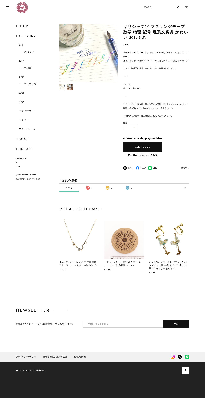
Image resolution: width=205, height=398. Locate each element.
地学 (21, 101)
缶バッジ (29, 52)
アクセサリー (26, 110)
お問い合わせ (80, 357)
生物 (21, 92)
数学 (21, 45)
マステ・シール (27, 129)
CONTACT (25, 149)
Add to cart (142, 146)
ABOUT (22, 139)
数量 (125, 122)
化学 (21, 76)
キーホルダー (31, 83)
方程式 (27, 68)
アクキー (24, 119)
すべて (69, 187)
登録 (176, 323)
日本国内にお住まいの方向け (142, 155)
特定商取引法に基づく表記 (28, 179)
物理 (21, 61)
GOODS (22, 26)
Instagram (21, 158)
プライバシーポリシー (26, 174)
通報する (185, 168)
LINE (18, 167)
